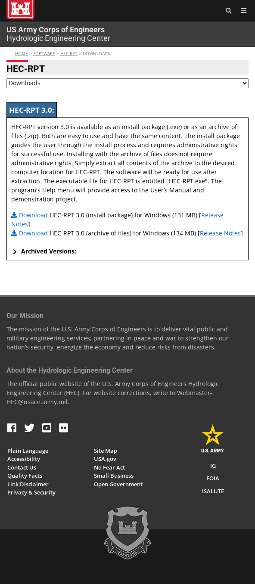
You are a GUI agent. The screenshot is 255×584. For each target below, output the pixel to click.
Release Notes (220, 233)
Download (29, 215)
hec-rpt (69, 53)
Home (21, 53)
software (44, 53)
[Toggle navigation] (242, 11)
